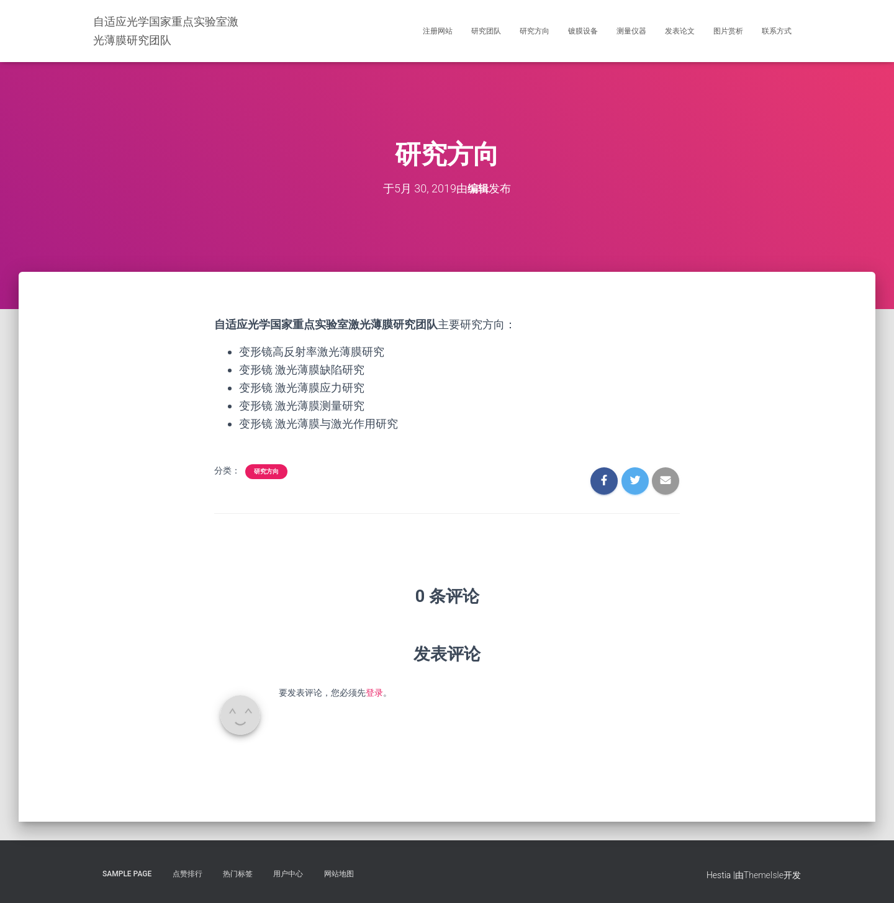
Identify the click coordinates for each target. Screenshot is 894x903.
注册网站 (438, 31)
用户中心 (288, 873)
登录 (374, 693)
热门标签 (238, 873)
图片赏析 (728, 31)
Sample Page (126, 873)
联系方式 (777, 31)
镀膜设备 (583, 31)
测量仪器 (631, 31)
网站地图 (339, 873)
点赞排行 (187, 873)
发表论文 (680, 31)
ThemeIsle (763, 875)
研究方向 (534, 31)
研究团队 (486, 31)
